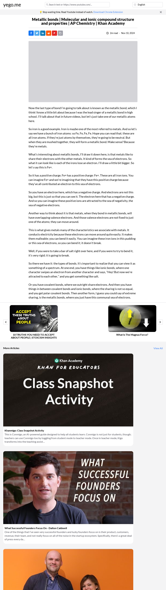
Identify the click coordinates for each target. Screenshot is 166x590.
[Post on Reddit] (48, 33)
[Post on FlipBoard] (54, 33)
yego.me (12, 4)
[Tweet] (37, 33)
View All (158, 348)
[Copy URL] (60, 33)
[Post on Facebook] (31, 33)
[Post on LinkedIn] (42, 33)
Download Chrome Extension (108, 12)
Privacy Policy (57, 583)
